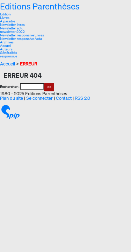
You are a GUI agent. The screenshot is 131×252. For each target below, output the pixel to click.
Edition (5, 14)
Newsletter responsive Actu (21, 38)
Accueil (5, 45)
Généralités (8, 52)
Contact (64, 98)
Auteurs (6, 49)
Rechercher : (9, 86)
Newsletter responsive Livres (22, 35)
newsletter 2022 (12, 31)
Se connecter (39, 98)
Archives (7, 42)
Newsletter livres (12, 24)
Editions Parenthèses (40, 6)
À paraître (7, 21)
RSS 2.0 (82, 98)
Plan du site (11, 98)
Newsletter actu (11, 28)
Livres (4, 17)
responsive (8, 56)
